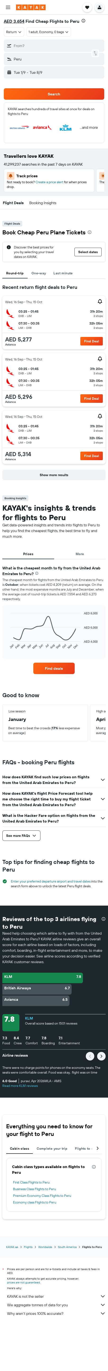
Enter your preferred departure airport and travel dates (51, 881)
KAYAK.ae (12, 1247)
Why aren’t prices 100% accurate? (56, 1313)
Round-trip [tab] (15, 273)
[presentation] (83, 21)
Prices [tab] (28, 554)
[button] (8, 7)
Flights (28, 1247)
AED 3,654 (14, 21)
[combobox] (14, 32)
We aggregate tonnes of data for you (56, 1305)
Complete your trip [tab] (52, 1148)
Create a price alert (49, 182)
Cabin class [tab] (19, 1148)
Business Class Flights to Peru (34, 1189)
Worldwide (45, 1247)
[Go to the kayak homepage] (31, 7)
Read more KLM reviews (20, 1086)
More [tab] (80, 554)
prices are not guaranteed (23, 1282)
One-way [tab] (38, 273)
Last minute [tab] (63, 273)
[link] (54, 668)
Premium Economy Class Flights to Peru (42, 1195)
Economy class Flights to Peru (34, 1202)
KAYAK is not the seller (56, 1296)
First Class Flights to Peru (31, 1182)
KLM (29, 1018)
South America (67, 1247)
